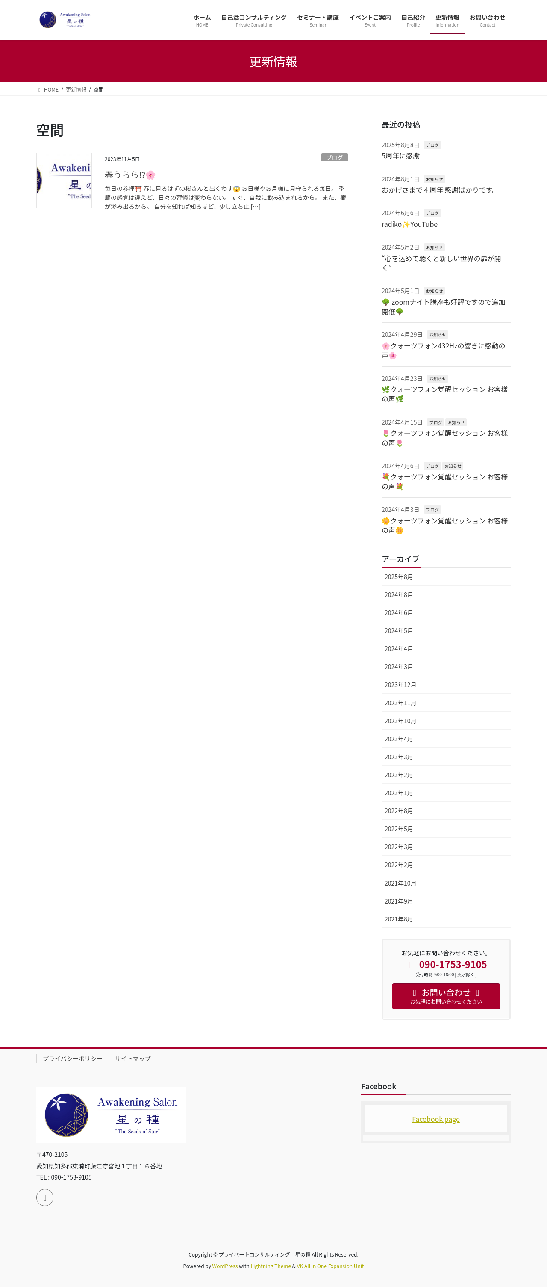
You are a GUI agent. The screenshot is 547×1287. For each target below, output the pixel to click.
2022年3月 (399, 846)
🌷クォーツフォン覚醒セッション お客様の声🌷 (445, 437)
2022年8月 (399, 810)
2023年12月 (401, 684)
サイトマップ (133, 1058)
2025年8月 (399, 576)
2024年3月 (399, 666)
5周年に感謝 (401, 155)
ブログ (334, 157)
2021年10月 (401, 883)
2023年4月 (399, 738)
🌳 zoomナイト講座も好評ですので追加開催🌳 (443, 306)
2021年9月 (399, 901)
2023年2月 (399, 774)
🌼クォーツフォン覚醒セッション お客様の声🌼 (445, 525)
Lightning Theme (270, 1265)
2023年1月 (399, 792)
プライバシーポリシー (73, 1058)
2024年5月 (399, 630)
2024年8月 (399, 594)
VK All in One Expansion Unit (330, 1265)
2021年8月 (399, 919)
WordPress (225, 1265)
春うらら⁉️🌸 (130, 174)
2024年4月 (399, 648)
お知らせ (434, 179)
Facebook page (436, 1119)
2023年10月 (401, 720)
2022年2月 (399, 864)
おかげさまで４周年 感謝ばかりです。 (440, 189)
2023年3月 (399, 756)
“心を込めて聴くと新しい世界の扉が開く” (441, 263)
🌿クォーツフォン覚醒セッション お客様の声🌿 (445, 394)
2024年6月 (399, 612)
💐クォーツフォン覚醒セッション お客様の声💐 (445, 481)
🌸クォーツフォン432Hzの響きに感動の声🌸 (444, 350)
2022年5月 (399, 828)
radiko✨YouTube (410, 224)
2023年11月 (401, 702)
